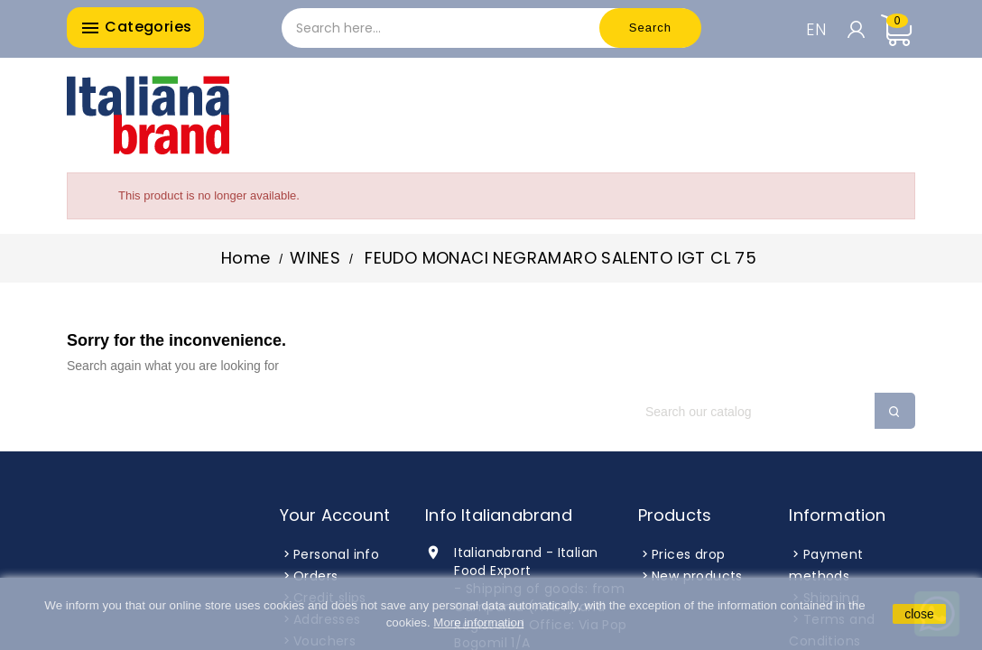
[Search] (770, 412)
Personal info (336, 554)
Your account (335, 515)
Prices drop (688, 554)
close (919, 614)
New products (697, 576)
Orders (315, 576)
